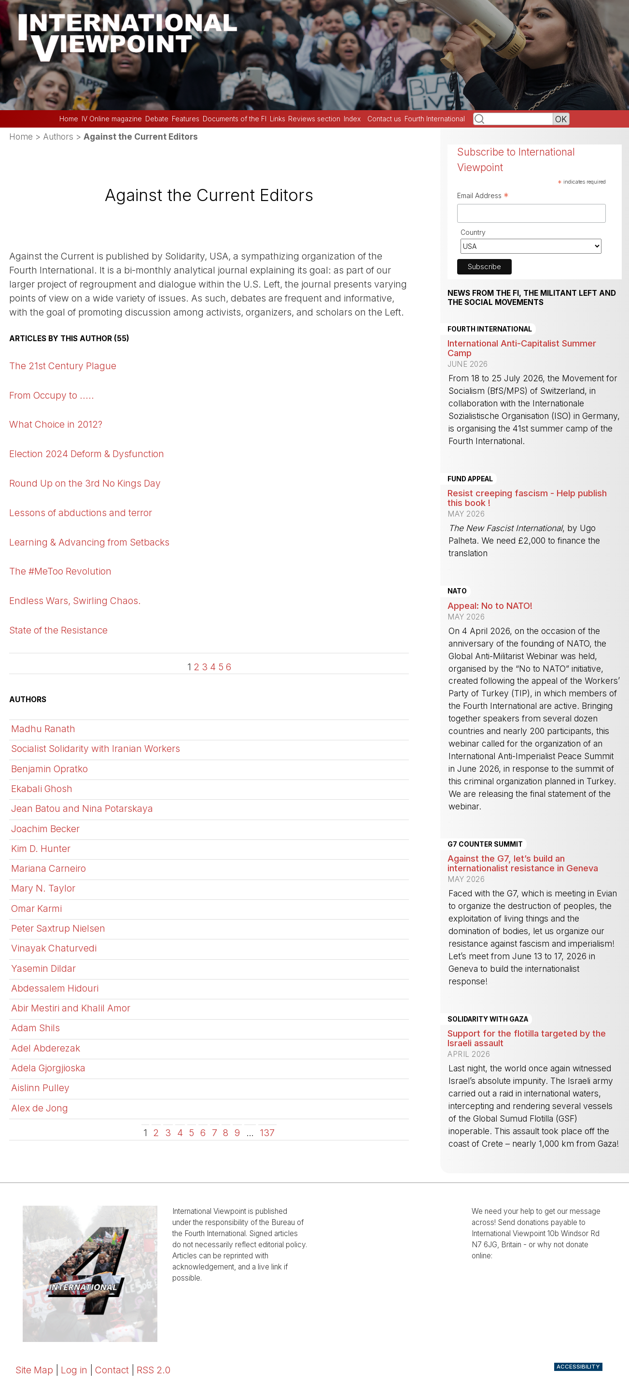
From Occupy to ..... (51, 395)
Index (352, 119)
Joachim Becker (45, 829)
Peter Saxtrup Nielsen (58, 928)
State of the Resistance (58, 630)
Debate (156, 119)
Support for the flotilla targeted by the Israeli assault (526, 1038)
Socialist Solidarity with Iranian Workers (95, 748)
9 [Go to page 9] (237, 1133)
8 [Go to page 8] (225, 1133)
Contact (112, 1370)
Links (277, 119)
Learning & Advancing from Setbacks (89, 542)
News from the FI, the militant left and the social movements (531, 297)
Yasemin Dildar (43, 968)
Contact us (384, 119)
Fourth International (435, 119)
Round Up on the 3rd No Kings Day (85, 483)
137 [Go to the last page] (267, 1133)
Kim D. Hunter (40, 848)
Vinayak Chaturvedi (54, 948)
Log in (74, 1370)
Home (68, 119)
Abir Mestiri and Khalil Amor (70, 1008)
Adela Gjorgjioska (48, 1068)
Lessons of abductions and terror (80, 513)
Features (185, 119)
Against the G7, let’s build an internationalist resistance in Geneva (522, 863)
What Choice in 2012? (55, 424)
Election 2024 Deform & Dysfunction (86, 454)
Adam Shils (35, 1028)
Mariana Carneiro (48, 868)
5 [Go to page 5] (221, 667)
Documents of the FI (234, 119)
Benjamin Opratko (49, 769)
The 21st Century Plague (62, 366)
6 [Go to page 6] (228, 667)
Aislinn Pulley (40, 1088)
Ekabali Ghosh (41, 788)
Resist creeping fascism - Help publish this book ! (527, 498)
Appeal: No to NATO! (489, 605)
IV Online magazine (112, 119)
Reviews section (314, 119)
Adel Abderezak (45, 1048)
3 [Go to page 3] (205, 667)
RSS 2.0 (153, 1370)
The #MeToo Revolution (60, 571)
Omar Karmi (36, 908)
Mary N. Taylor (43, 888)
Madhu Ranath (43, 729)
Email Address (483, 196)
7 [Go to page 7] (214, 1133)
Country (473, 232)
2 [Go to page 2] (196, 667)
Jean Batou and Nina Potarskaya (82, 808)
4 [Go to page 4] (213, 667)
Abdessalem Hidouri (54, 988)
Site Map (34, 1370)
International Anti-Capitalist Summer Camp (521, 348)
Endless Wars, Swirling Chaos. (75, 600)
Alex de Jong (39, 1108)
